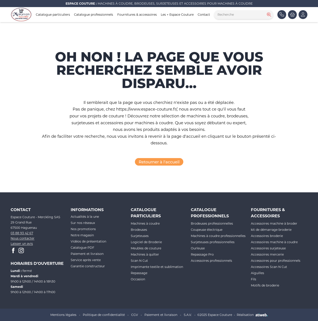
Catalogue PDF (82, 247)
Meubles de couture (146, 248)
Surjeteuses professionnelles (213, 242)
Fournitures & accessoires (137, 14)
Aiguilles (257, 273)
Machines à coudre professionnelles (218, 236)
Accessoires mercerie (267, 254)
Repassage (139, 273)
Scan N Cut (139, 260)
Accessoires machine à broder (274, 223)
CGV (134, 315)
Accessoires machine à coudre (274, 242)
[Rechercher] (268, 14)
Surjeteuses (140, 236)
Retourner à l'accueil (159, 161)
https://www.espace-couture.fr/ (146, 109)
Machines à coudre (145, 223)
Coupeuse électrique (206, 229)
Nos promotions (83, 229)
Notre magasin (82, 235)
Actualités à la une (85, 216)
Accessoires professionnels (211, 260)
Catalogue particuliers (53, 14)
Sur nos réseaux (83, 223)
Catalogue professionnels (93, 14)
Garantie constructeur (88, 266)
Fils (253, 279)
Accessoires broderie (267, 236)
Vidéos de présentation (88, 241)
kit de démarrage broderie (271, 229)
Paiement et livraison (87, 254)
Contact (204, 14)
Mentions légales (63, 315)
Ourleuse (198, 248)
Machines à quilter (145, 254)
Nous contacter (22, 238)
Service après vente (86, 260)
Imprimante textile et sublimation (157, 267)
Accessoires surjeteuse (268, 248)
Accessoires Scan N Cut (269, 267)
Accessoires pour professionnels (275, 260)
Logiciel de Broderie (146, 242)
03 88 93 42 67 (22, 233)
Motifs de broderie (265, 285)
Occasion (138, 279)
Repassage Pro (202, 254)
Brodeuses (139, 229)
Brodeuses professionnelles (212, 223)
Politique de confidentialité (104, 315)
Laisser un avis (22, 243)
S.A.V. (188, 315)
